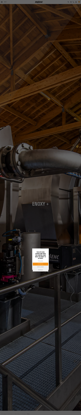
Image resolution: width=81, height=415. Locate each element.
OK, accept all (40, 264)
